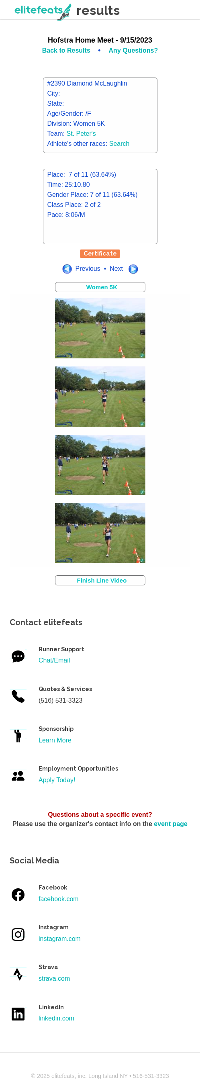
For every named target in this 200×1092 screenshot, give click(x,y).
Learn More (55, 740)
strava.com (54, 978)
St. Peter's (81, 133)
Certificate (100, 253)
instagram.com (60, 938)
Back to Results (67, 50)
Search (119, 143)
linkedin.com (56, 1018)
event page (171, 823)
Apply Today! (57, 780)
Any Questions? (133, 50)
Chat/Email (54, 660)
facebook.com (59, 899)
